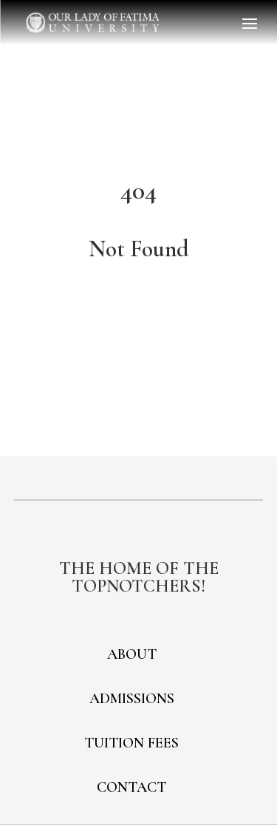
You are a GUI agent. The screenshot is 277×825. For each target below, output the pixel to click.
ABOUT (132, 654)
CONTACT (131, 787)
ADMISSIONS (131, 699)
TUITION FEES (131, 743)
